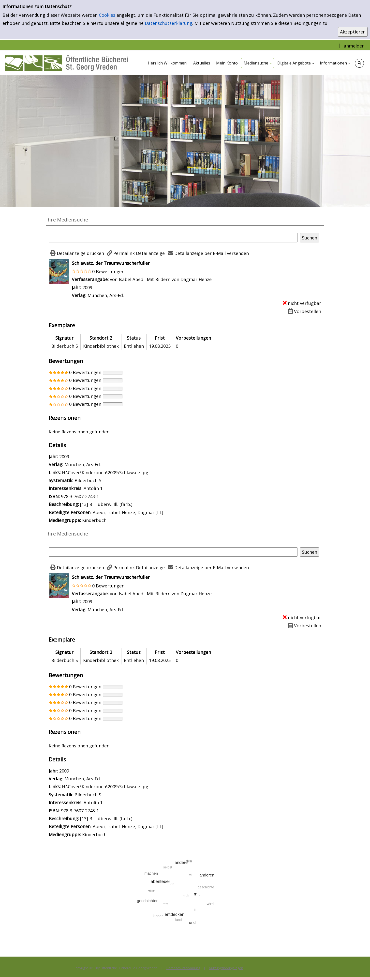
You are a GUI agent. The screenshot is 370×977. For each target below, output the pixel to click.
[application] (257, 63)
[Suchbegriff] (173, 237)
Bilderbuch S (87, 480)
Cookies (107, 15)
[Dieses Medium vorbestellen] (303, 311)
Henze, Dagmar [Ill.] (142, 512)
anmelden (354, 46)
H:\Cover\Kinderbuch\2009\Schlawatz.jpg (105, 472)
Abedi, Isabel (106, 512)
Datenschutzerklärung (168, 23)
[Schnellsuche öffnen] (359, 63)
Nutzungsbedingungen (226, 968)
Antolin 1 (93, 488)
